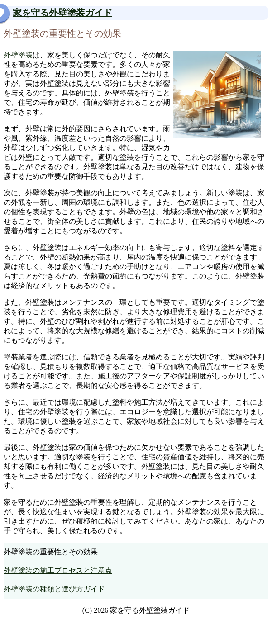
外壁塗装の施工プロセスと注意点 (58, 570)
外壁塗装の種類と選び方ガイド (54, 589)
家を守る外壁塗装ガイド (62, 13)
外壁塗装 (18, 55)
